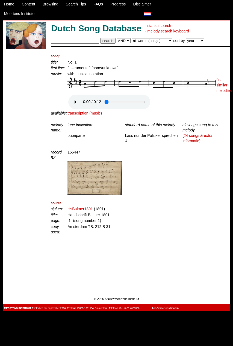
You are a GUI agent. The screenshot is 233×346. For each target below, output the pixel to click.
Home (9, 4)
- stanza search (158, 25)
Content (28, 4)
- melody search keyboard (167, 31)
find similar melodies (224, 85)
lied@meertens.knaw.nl (165, 308)
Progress (118, 4)
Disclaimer (142, 4)
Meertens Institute (19, 13)
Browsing (50, 4)
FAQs (98, 4)
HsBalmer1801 (80, 209)
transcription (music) (84, 113)
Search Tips (76, 4)
